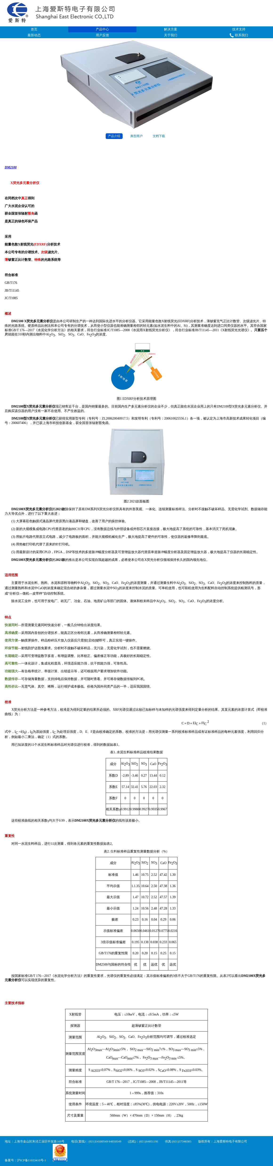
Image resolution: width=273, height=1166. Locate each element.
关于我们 (170, 35)
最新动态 (34, 35)
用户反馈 (102, 35)
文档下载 (159, 136)
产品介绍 (114, 136)
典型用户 (136, 136)
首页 (34, 29)
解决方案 (170, 29)
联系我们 (239, 35)
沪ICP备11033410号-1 (31, 1160)
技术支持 (238, 29)
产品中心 (102, 29)
